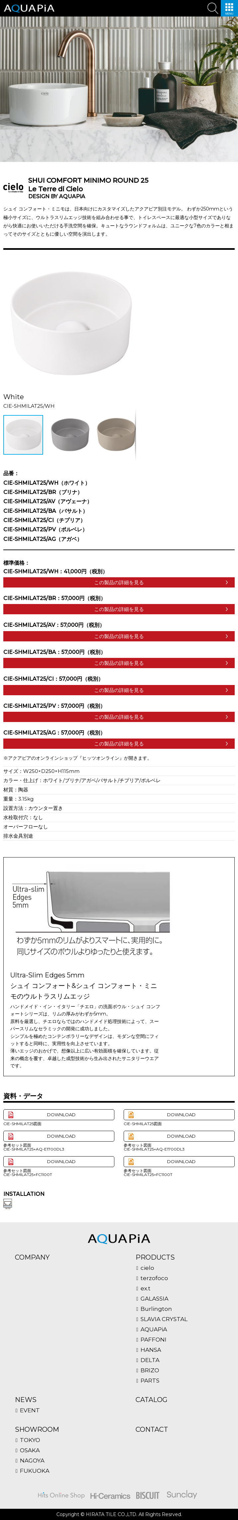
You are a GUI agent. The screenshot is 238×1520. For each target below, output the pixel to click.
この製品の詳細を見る (119, 582)
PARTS (150, 1381)
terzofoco (154, 1278)
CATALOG (151, 1399)
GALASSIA (154, 1299)
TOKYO (30, 1440)
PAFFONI (153, 1340)
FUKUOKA (34, 1471)
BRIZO (150, 1370)
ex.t (145, 1288)
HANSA (151, 1350)
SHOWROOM (37, 1429)
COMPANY (32, 1257)
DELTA (150, 1360)
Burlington (156, 1309)
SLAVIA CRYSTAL (164, 1319)
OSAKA (30, 1450)
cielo (147, 1268)
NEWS (25, 1399)
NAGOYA (32, 1460)
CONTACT (152, 1429)
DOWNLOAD (61, 1114)
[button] (130, 264)
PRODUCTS (155, 1257)
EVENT (30, 1410)
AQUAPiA (154, 1329)
